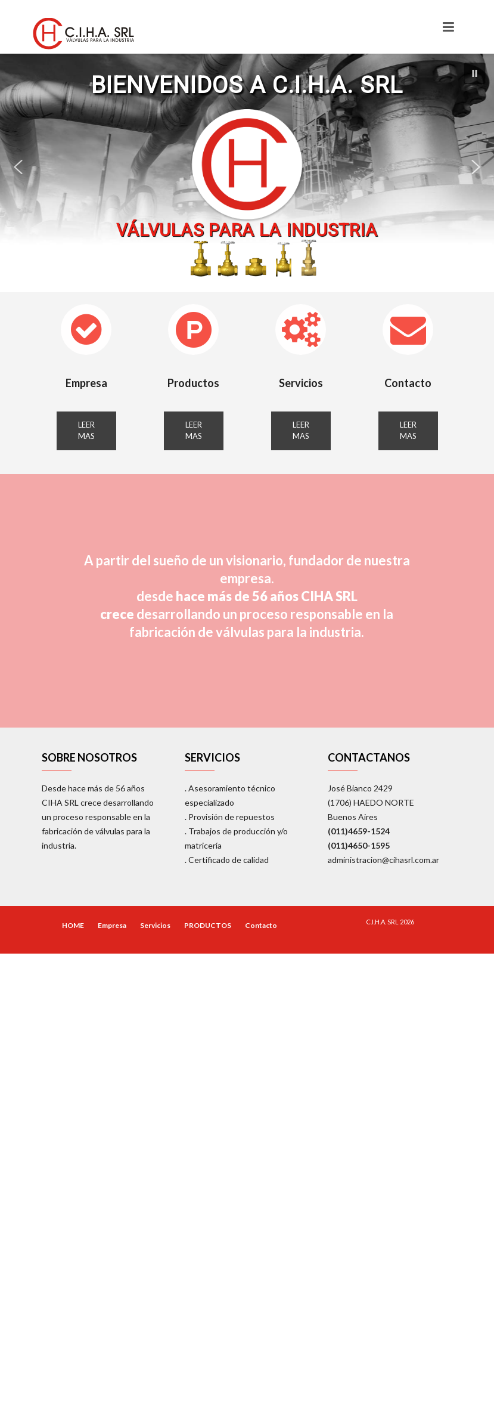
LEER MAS (86, 430)
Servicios (301, 382)
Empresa (86, 382)
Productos (193, 382)
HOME (73, 925)
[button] (474, 73)
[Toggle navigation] (448, 27)
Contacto (407, 382)
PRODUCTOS (207, 925)
